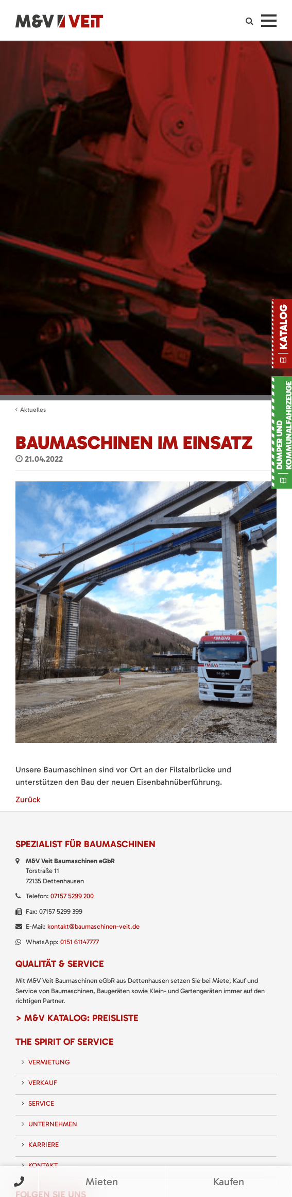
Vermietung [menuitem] (49, 1062)
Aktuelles (33, 409)
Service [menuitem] (41, 1103)
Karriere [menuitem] (43, 1145)
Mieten (101, 1181)
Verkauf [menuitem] (42, 1083)
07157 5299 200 (72, 896)
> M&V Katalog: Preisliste (77, 1018)
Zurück (27, 799)
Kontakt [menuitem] (43, 1165)
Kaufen (228, 1181)
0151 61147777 (79, 942)
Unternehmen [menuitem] (52, 1124)
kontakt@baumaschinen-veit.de (93, 926)
